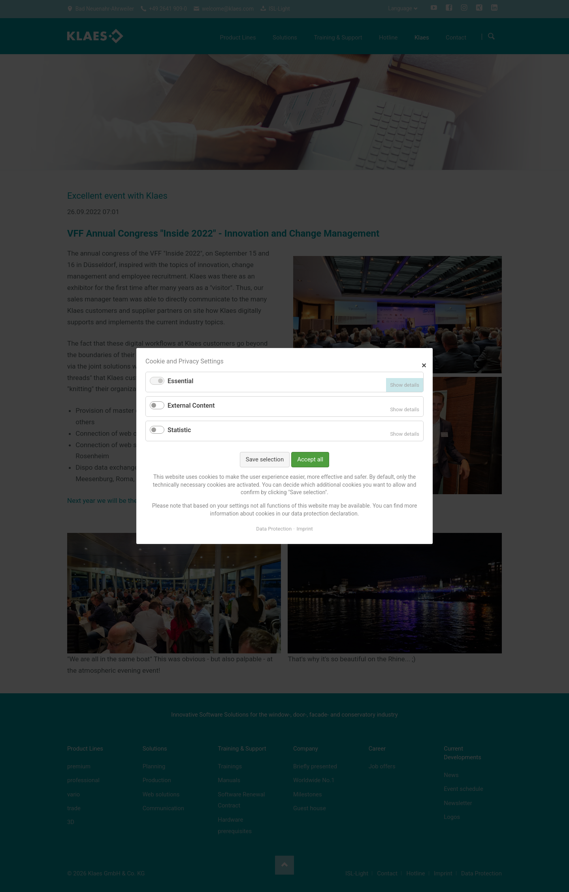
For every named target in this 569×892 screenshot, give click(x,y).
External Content (191, 405)
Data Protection (274, 529)
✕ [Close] (423, 364)
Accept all (310, 459)
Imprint (305, 529)
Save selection (265, 459)
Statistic (179, 430)
